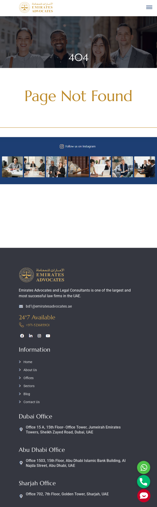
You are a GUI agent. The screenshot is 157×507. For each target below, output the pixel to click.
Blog (26, 477)
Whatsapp (143, 467)
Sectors (28, 469)
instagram (39, 418)
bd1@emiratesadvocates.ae (49, 389)
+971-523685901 (38, 408)
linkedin (30, 418)
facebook (22, 418)
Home (27, 445)
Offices (28, 461)
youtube (48, 418)
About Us (30, 453)
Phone (143, 481)
